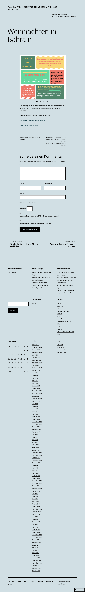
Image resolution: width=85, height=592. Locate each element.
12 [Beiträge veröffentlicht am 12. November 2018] (9, 359)
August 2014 (36, 514)
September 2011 (37, 568)
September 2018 (37, 398)
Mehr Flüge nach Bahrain (39, 288)
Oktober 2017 (36, 427)
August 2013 (36, 522)
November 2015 (37, 483)
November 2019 (37, 362)
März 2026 (35, 345)
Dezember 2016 (37, 452)
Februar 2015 (36, 504)
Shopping (59, 329)
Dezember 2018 (37, 391)
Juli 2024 (35, 355)
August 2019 (36, 370)
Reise (58, 326)
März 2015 (35, 501)
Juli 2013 (35, 524)
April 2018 (35, 411)
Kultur (47, 139)
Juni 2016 (35, 465)
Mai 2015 (35, 499)
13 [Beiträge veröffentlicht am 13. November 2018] (12, 359)
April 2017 (35, 442)
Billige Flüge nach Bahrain (40, 285)
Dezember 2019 (37, 360)
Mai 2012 (35, 547)
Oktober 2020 (36, 357)
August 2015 (36, 491)
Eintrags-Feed (61, 347)
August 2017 (36, 432)
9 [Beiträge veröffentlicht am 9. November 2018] (21, 354)
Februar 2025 (36, 350)
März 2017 (35, 445)
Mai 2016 (35, 468)
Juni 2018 (35, 406)
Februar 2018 (36, 416)
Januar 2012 (36, 558)
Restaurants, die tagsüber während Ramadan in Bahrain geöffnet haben (67, 280)
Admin (23, 139)
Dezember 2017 (37, 422)
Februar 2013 (36, 529)
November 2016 (37, 455)
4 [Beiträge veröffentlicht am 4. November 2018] (27, 350)
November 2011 (37, 563)
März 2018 (35, 414)
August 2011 (36, 571)
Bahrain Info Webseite (64, 16)
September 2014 (37, 511)
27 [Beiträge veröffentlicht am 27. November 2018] (12, 367)
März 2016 (35, 473)
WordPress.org (61, 352)
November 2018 (37, 393)
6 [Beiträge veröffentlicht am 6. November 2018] (12, 354)
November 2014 (37, 509)
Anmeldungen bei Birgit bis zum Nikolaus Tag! (35, 116)
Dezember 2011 (37, 560)
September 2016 (37, 460)
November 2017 (37, 424)
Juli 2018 (35, 404)
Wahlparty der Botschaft (39, 282)
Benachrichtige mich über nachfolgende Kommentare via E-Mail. (39, 216)
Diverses (59, 313)
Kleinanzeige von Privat (64, 321)
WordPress (61, 584)
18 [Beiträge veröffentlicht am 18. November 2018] (27, 359)
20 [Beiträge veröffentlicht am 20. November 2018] (12, 363)
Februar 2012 (36, 555)
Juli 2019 (35, 373)
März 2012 (35, 553)
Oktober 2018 (36, 396)
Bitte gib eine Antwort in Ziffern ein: (30, 203)
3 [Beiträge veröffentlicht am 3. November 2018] (24, 350)
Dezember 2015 (37, 481)
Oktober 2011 (36, 565)
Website (22, 193)
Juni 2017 (35, 437)
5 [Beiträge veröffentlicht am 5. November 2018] (9, 354)
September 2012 (37, 542)
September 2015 (37, 488)
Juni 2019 (35, 375)
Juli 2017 (35, 434)
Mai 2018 (35, 409)
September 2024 (37, 352)
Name (22, 184)
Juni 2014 (35, 519)
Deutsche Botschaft (60, 137)
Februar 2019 (36, 386)
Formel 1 (59, 319)
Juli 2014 (35, 517)
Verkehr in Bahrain (68, 290)
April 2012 (35, 550)
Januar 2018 (36, 419)
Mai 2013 (35, 527)
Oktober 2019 (36, 365)
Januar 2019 (36, 388)
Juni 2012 (35, 545)
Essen (58, 316)
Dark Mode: (79, 590)
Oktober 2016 (36, 457)
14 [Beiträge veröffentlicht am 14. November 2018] (15, 359)
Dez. (26, 371)
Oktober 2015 (36, 486)
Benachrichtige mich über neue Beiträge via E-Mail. (35, 223)
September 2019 (37, 368)
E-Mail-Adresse (49, 184)
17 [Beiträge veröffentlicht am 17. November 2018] (24, 359)
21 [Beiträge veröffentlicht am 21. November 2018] (15, 363)
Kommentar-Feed (62, 350)
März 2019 (35, 383)
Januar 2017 (36, 450)
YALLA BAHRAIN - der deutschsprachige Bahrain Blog (32, 7)
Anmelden (60, 345)
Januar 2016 (36, 478)
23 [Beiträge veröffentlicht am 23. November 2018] (21, 363)
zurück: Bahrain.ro (13, 272)
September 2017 (37, 429)
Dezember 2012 (37, 535)
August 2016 (36, 463)
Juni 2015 (35, 496)
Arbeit (58, 308)
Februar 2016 (36, 476)
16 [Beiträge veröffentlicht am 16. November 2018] (21, 359)
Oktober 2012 (36, 540)
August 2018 (36, 401)
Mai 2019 (35, 378)
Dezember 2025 (37, 347)
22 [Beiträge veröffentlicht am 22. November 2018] (18, 363)
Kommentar (24, 165)
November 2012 (37, 537)
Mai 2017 (35, 440)
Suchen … (10, 300)
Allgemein (60, 306)
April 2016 (35, 470)
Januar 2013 (36, 532)
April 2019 (35, 380)
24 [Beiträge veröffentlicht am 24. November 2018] (24, 363)
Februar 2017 (36, 447)
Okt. (10, 371)
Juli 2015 (35, 493)
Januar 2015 (36, 506)
